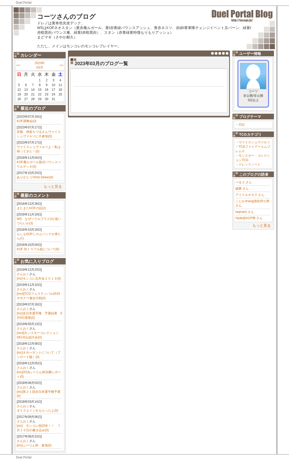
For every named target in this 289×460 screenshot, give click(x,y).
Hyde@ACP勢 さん (249, 218)
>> (61, 65)
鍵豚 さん (242, 188)
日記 (242, 124)
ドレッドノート (250, 164)
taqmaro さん (244, 212)
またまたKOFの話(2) (31, 208)
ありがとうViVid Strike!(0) (35, 177)
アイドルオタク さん (249, 195)
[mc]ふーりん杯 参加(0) (34, 445)
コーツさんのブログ (66, 16)
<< (18, 65)
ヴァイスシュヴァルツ (254, 142)
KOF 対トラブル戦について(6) (38, 249)
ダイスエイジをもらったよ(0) (37, 410)
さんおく (23, 274)
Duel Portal (23, 2)
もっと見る (53, 186)
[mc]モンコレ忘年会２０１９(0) (39, 278)
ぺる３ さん (243, 182)
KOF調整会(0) (26, 121)
